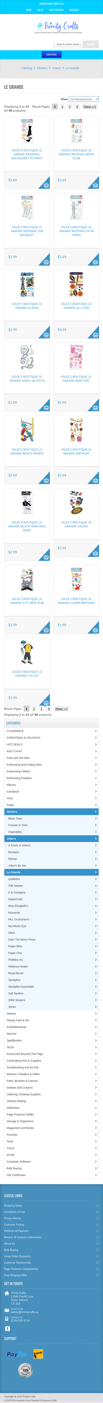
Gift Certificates (16, 1175)
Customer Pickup (14, 1224)
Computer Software (19, 1161)
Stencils (11, 1033)
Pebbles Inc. (16, 959)
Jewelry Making (16, 1101)
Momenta (14, 912)
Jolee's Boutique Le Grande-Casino (76, 524)
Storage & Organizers (20, 1121)
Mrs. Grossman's (18, 919)
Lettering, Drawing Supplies (24, 1094)
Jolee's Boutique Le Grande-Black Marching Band (27, 526)
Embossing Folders (19, 771)
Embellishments (16, 1027)
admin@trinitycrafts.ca (24, 1312)
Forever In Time (18, 825)
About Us (9, 1243)
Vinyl (10, 798)
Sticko (12, 1006)
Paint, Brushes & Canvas (22, 1080)
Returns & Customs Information (23, 1237)
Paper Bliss (15, 946)
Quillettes (14, 879)
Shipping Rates (13, 1205)
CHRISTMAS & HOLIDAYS (23, 737)
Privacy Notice (12, 1218)
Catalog (27, 68)
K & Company (16, 892)
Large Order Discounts (17, 1256)
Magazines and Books (20, 1128)
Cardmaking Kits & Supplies (24, 1060)
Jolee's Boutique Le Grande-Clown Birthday (76, 601)
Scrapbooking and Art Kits (23, 1067)
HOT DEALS (14, 744)
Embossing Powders (19, 778)
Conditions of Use (14, 1212)
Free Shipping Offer (15, 1275)
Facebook (7, 1328)
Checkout (74, 9)
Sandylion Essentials (21, 986)
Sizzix (10, 1047)
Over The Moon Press (22, 939)
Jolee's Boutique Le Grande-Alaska (27, 306)
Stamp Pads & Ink (18, 1020)
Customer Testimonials (17, 1262)
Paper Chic (15, 953)
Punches (12, 1134)
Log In (40, 9)
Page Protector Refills (20, 1114)
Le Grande (72, 68)
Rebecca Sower (18, 966)
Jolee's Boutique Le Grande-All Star (76, 306)
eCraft (10, 1154)
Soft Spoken (15, 993)
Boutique (13, 852)
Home (28, 9)
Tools (10, 1141)
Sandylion (14, 980)
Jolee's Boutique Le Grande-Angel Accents (27, 379)
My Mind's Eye (17, 926)
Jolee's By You (17, 865)
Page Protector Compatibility (21, 1269)
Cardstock (13, 791)
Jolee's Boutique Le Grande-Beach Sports (27, 451)
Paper (10, 805)
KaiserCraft (15, 899)
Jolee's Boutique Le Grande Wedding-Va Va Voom (76, 231)
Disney (12, 858)
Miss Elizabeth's (18, 905)
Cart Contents (56, 9)
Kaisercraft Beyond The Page (25, 1054)
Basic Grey (15, 818)
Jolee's (56, 68)
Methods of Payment (16, 1231)
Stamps (11, 1013)
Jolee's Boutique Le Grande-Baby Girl (76, 379)
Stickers (42, 68)
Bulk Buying (14, 1168)
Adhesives (13, 1107)
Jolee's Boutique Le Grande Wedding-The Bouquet (27, 231)
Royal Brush (15, 973)
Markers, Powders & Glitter (23, 1074)
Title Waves (15, 885)
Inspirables (15, 831)
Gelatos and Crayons (20, 1087)
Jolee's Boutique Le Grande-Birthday (76, 451)
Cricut (10, 1148)
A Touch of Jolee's (19, 845)
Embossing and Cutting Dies (24, 764)
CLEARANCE (15, 731)
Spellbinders (14, 1040)
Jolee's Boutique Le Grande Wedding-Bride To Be (76, 154)
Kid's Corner (14, 751)
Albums (11, 784)
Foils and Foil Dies (18, 757)
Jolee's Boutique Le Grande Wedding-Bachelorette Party (26, 154)
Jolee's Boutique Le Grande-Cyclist (27, 674)
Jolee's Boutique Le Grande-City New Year (27, 601)
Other (11, 932)
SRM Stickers (16, 1000)
